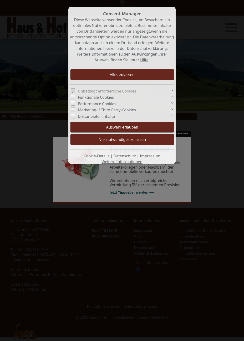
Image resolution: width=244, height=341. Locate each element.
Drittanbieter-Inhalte (96, 116)
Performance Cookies (97, 103)
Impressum (150, 156)
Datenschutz (124, 156)
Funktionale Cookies (96, 97)
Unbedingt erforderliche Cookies (107, 91)
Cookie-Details (96, 156)
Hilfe (144, 59)
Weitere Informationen (122, 161)
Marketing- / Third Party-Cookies (107, 110)
